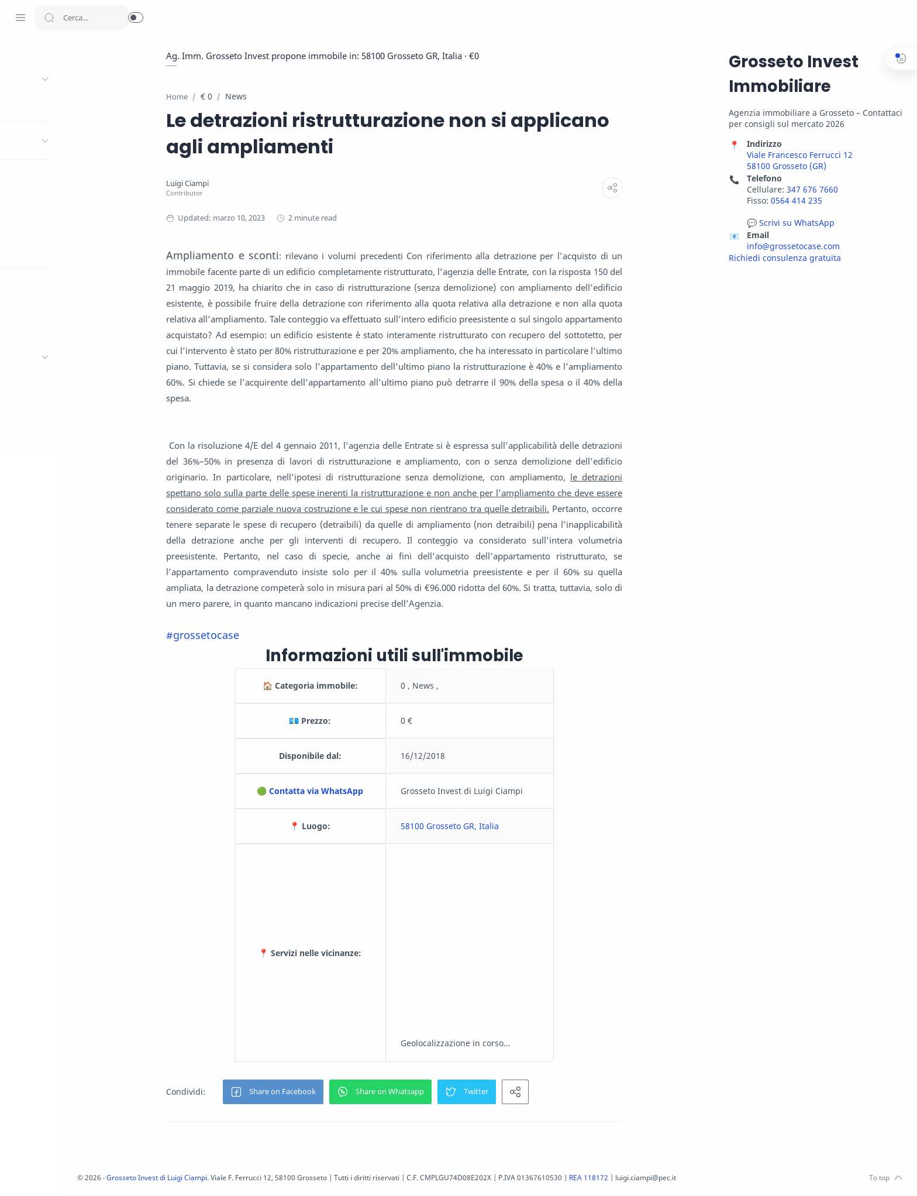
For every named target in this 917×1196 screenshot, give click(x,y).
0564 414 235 (795, 201)
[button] (135, 17)
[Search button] (49, 17)
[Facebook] (20, 1172)
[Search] (81, 17)
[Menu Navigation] (20, 17)
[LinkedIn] (73, 1172)
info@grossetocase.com (791, 246)
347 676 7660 (810, 189)
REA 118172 (702, 1178)
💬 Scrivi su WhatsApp (789, 223)
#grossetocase (246, 635)
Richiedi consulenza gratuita (783, 258)
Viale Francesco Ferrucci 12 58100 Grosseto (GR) (798, 161)
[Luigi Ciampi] (231, 184)
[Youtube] (55, 1172)
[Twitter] (38, 1172)
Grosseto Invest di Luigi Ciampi (250, 1178)
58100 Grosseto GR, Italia (493, 826)
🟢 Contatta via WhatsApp (354, 791)
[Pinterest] (90, 1172)
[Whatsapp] (108, 1172)
